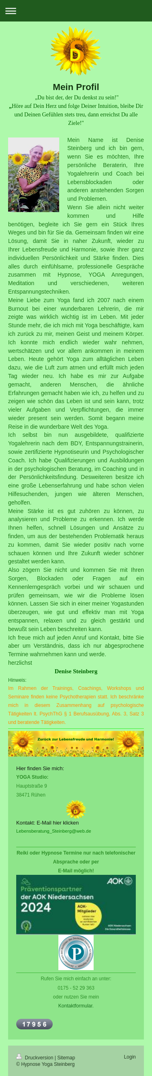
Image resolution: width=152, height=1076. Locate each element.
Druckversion (35, 1058)
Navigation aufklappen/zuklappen (76, 10)
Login (130, 1057)
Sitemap (66, 1058)
